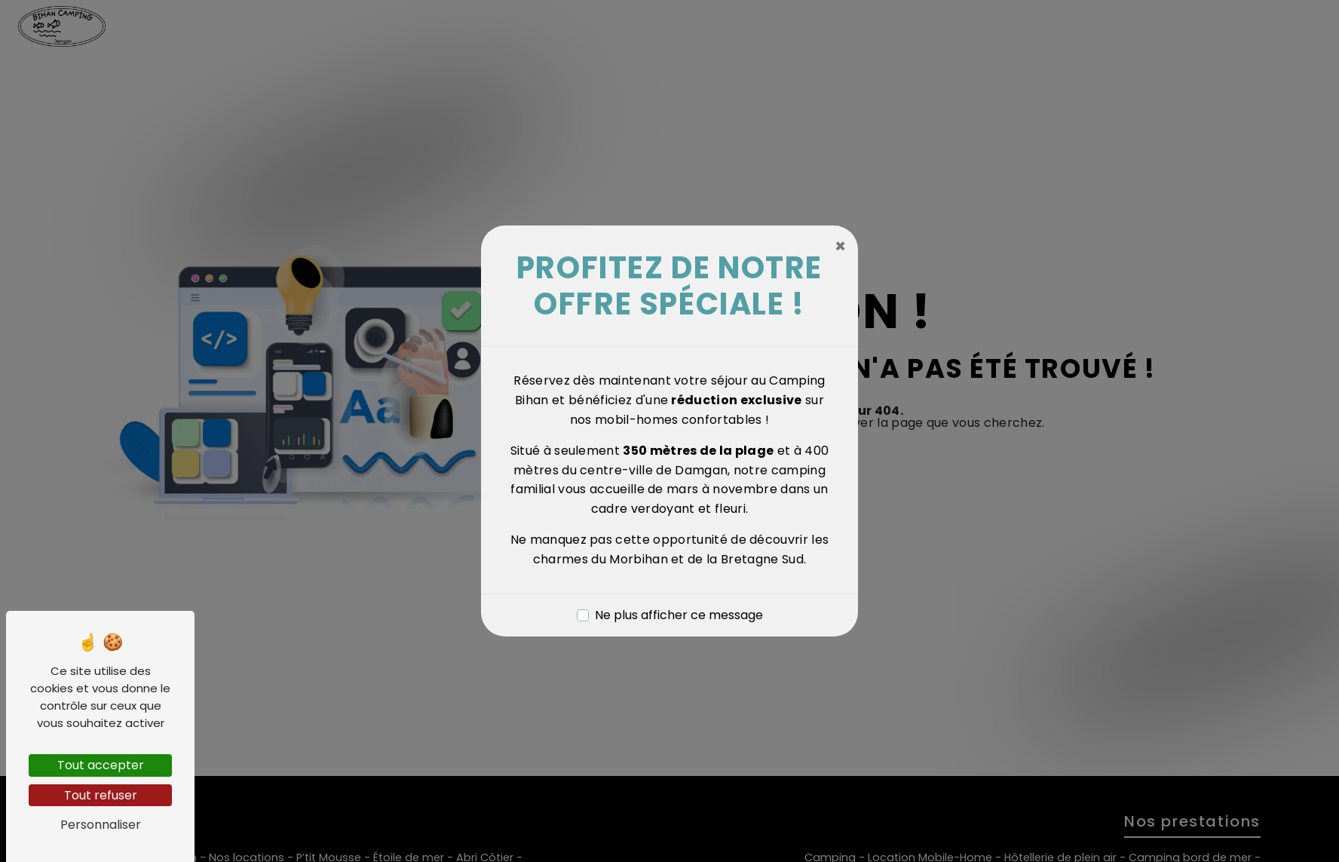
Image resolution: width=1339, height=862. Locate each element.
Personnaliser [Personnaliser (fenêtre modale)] (100, 824)
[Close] (840, 246)
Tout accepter (100, 765)
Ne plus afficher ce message (679, 615)
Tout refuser (100, 795)
